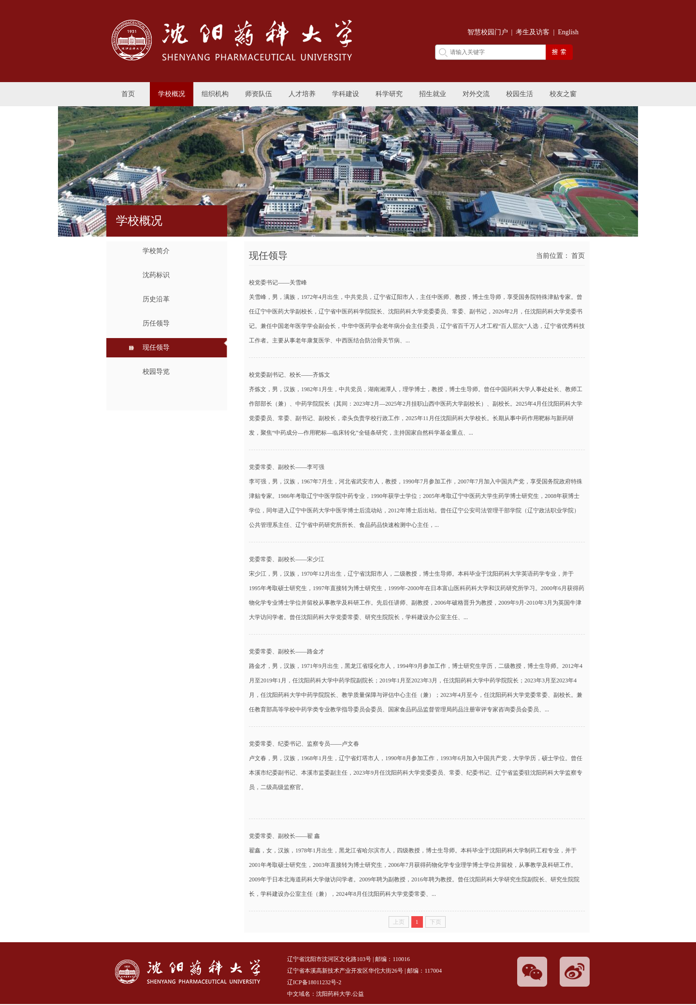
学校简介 (156, 251)
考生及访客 (533, 32)
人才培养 (302, 94)
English (568, 32)
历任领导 (156, 323)
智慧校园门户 (487, 32)
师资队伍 (258, 94)
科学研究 (389, 94)
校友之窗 (563, 94)
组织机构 (215, 94)
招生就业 (432, 94)
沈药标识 (156, 275)
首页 (128, 94)
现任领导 (156, 347)
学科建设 (345, 94)
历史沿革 (156, 299)
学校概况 (171, 94)
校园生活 (519, 94)
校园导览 (156, 371)
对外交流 (476, 94)
